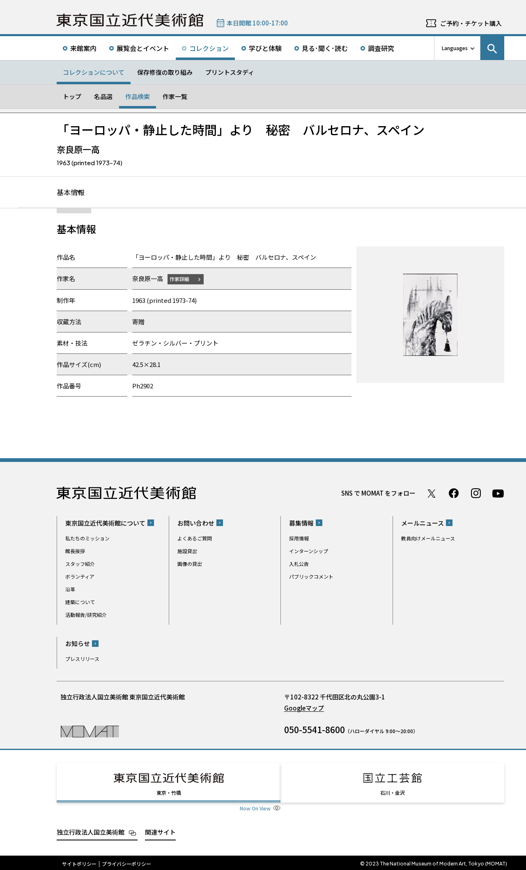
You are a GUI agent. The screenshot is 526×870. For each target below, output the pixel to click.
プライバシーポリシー (126, 862)
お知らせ (77, 643)
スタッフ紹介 (80, 564)
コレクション (209, 48)
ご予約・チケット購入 (471, 23)
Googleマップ (304, 708)
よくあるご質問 (194, 538)
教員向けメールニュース (428, 538)
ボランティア (79, 576)
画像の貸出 (189, 564)
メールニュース (422, 523)
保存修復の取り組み (165, 72)
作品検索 (137, 96)
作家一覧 (175, 96)
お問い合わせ (195, 523)
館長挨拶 (75, 551)
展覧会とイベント (143, 48)
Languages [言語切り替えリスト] (455, 47)
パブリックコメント (311, 576)
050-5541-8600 (314, 730)
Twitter (431, 493)
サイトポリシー (79, 862)
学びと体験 (265, 48)
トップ (72, 96)
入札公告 (299, 564)
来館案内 (83, 48)
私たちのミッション (87, 538)
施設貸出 (187, 551)
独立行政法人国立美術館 (90, 830)
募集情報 (301, 523)
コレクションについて (93, 72)
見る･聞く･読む (325, 48)
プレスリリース (82, 658)
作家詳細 (181, 279)
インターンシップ (308, 551)
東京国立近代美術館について (105, 523)
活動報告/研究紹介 (86, 615)
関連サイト (160, 830)
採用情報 (299, 538)
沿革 (70, 589)
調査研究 (381, 48)
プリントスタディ (229, 72)
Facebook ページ (454, 493)
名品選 (103, 96)
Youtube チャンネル (498, 493)
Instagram (476, 493)
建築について (80, 602)
